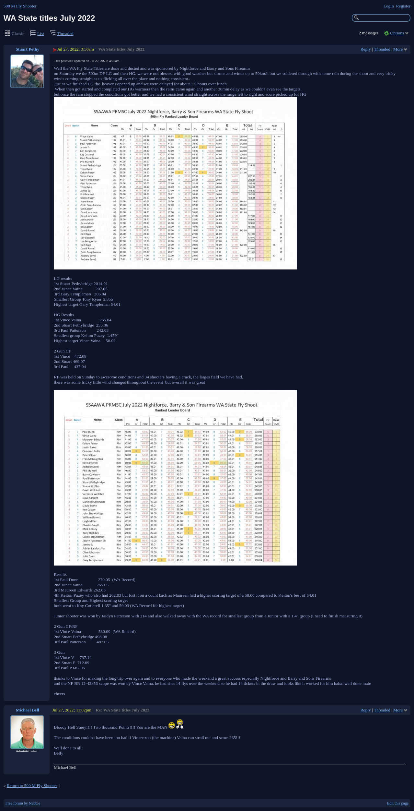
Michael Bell (27, 710)
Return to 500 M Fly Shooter (32, 785)
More (398, 49)
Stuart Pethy (27, 49)
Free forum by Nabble (23, 803)
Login (389, 6)
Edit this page (397, 803)
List (40, 33)
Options (397, 32)
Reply (366, 49)
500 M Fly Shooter (20, 6)
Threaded (65, 33)
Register (403, 6)
